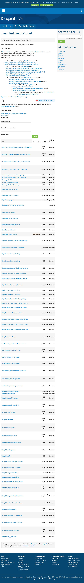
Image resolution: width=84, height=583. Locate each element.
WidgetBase (30, 85)
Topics (60, 53)
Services (60, 68)
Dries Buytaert (53, 579)
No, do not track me (46, 5)
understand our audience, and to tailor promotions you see (60, 2)
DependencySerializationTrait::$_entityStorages (15, 161)
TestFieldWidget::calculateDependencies (13, 344)
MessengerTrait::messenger (9, 182)
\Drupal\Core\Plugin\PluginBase (18, 83)
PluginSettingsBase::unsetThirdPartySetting (14, 303)
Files (59, 62)
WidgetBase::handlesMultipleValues (12, 503)
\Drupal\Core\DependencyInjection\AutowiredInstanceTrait (24, 68)
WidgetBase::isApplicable (8, 509)
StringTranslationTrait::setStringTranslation (14, 329)
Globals (60, 60)
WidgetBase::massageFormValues (11, 522)
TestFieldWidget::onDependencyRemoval (13, 370)
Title (16, 142)
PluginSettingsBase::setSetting (10, 290)
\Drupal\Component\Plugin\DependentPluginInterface (25, 81)
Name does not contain (8, 128)
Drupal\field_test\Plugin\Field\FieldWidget (13, 113)
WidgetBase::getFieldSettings (10, 477)
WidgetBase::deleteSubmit (9, 435)
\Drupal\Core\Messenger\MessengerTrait (18, 74)
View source (4, 115)
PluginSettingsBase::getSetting (10, 254)
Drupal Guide (38, 558)
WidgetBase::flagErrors (8, 450)
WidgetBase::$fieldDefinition (9, 391)
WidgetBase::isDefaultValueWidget (11, 515)
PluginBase (27, 61)
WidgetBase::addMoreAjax (9, 398)
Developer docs (39, 562)
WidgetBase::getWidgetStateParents (12, 496)
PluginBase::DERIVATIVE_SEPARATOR (12, 205)
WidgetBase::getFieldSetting (9, 473)
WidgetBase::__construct (8, 536)
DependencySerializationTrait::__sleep (12, 175)
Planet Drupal (5, 558)
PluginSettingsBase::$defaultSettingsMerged (14, 240)
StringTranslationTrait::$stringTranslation (14, 307)
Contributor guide (23, 564)
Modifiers (45, 142)
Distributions (55, 564)
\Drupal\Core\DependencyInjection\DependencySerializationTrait (25, 72)
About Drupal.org (73, 562)
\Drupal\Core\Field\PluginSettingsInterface (21, 79)
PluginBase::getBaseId (8, 212)
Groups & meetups (23, 566)
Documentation (40, 556)
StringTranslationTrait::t (8, 337)
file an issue (34, 544)
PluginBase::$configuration (9, 189)
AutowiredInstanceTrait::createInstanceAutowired (16, 147)
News (2, 556)
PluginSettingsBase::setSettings (10, 294)
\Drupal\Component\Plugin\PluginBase (17, 75)
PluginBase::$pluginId (7, 200)
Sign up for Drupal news (8, 562)
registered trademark (40, 579)
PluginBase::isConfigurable (9, 234)
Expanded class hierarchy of (14, 97)
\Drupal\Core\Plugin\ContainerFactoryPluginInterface (27, 88)
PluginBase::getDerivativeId (9, 218)
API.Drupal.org (39, 564)
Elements (61, 70)
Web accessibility (73, 558)
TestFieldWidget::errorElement (10, 357)
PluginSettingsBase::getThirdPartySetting (13, 273)
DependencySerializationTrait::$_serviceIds (14, 169)
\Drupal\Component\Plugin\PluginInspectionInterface (19, 62)
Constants (61, 58)
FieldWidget (5, 52)
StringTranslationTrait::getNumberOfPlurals (14, 319)
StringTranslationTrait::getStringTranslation (14, 324)
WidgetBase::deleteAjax (8, 427)
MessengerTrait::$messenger (10, 180)
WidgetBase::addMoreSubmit (10, 405)
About (70, 556)
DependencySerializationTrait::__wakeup (13, 177)
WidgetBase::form (6, 456)
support (44, 544)
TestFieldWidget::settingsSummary (11, 386)
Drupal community (28, 546)
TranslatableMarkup (35, 52)
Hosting (20, 562)
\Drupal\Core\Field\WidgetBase (28, 94)
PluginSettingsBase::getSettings (10, 261)
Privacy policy (72, 566)
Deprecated (61, 66)
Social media (5, 560)
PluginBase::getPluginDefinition (10, 224)
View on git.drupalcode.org (46, 100)
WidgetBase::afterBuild (8, 412)
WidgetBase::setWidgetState (10, 530)
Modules (54, 560)
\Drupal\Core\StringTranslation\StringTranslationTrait (22, 70)
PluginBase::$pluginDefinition (10, 195)
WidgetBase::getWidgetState (10, 487)
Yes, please (35, 5)
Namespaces (62, 64)
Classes (60, 55)
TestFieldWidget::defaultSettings (11, 350)
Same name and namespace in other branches (17, 40)
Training (20, 560)
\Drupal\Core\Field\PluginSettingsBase (23, 90)
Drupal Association (74, 560)
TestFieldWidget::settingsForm (10, 378)
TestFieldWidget (49, 92)
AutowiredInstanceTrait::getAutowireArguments (15, 154)
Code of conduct (23, 569)
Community (21, 556)
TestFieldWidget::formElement (10, 363)
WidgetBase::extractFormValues (11, 442)
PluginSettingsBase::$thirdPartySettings (13, 247)
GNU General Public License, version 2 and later (66, 577)
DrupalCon (21, 568)
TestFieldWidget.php (24, 26)
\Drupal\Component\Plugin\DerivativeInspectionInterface (20, 64)
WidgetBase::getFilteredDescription (12, 481)
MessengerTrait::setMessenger (10, 185)
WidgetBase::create (7, 419)
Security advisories (6, 564)
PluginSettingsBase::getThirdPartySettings (14, 278)
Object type (5, 134)
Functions (61, 57)
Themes (54, 562)
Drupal (28, 579)
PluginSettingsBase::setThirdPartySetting (13, 299)
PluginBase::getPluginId (8, 230)
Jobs (2, 566)
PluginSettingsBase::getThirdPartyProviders (14, 268)
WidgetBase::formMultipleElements (12, 461)
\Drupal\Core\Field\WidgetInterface (22, 87)
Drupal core (55, 558)
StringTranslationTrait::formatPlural (12, 313)
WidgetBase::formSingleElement (11, 467)
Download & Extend (58, 556)
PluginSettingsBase (29, 77)
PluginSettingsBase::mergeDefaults (11, 285)
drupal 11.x (6, 26)
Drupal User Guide (40, 560)
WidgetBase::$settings (8, 393)
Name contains (5, 121)
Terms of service (73, 564)
